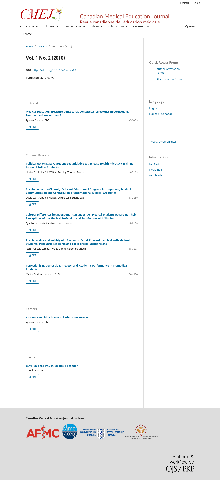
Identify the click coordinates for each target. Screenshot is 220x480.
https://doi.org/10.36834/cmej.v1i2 (54, 70)
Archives (42, 46)
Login (197, 3)
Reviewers (140, 26)
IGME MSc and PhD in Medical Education (52, 365)
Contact (27, 34)
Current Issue (29, 26)
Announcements (75, 26)
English (153, 108)
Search (191, 26)
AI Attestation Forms (169, 79)
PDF (33, 126)
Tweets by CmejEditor (162, 141)
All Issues (50, 26)
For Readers (155, 164)
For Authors (155, 169)
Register (184, 3)
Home (29, 46)
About (95, 26)
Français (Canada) (160, 114)
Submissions (116, 26)
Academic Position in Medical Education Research (58, 317)
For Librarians (156, 175)
